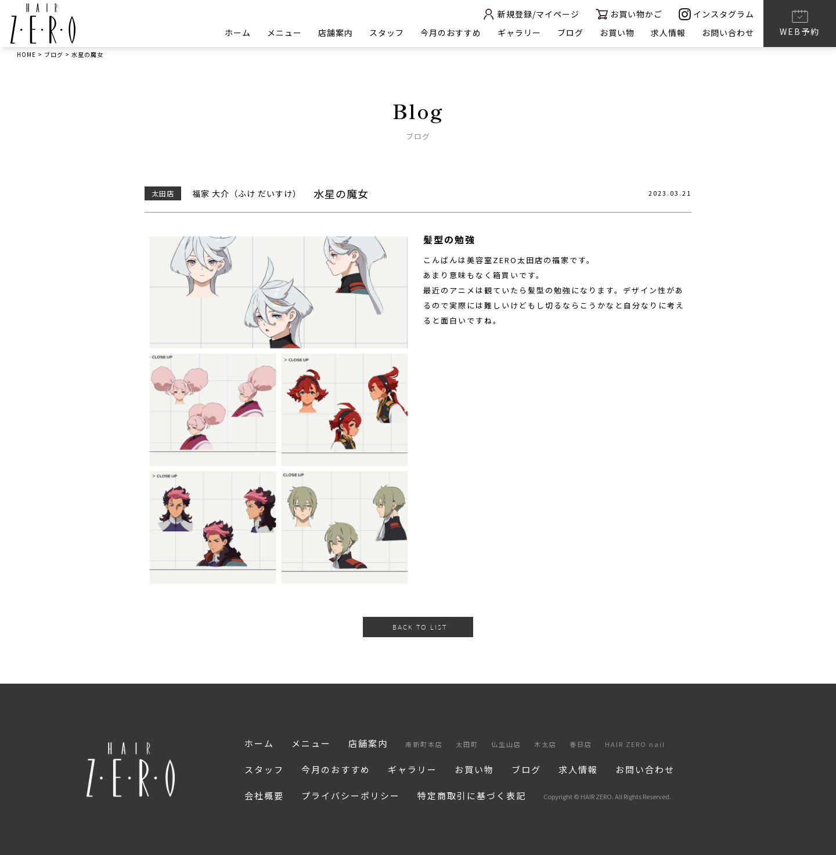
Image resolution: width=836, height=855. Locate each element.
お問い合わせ (728, 32)
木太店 (545, 744)
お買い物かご (629, 14)
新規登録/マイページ (530, 14)
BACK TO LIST (419, 627)
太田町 (467, 744)
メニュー (284, 32)
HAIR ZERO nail (635, 744)
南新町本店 (424, 744)
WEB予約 (800, 22)
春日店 (581, 744)
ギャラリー (519, 32)
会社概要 (264, 795)
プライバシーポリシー (350, 795)
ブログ (570, 32)
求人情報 (668, 32)
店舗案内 (335, 32)
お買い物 (617, 32)
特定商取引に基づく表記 (471, 795)
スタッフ (386, 32)
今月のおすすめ (450, 32)
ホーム (238, 32)
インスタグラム (716, 14)
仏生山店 (506, 744)
